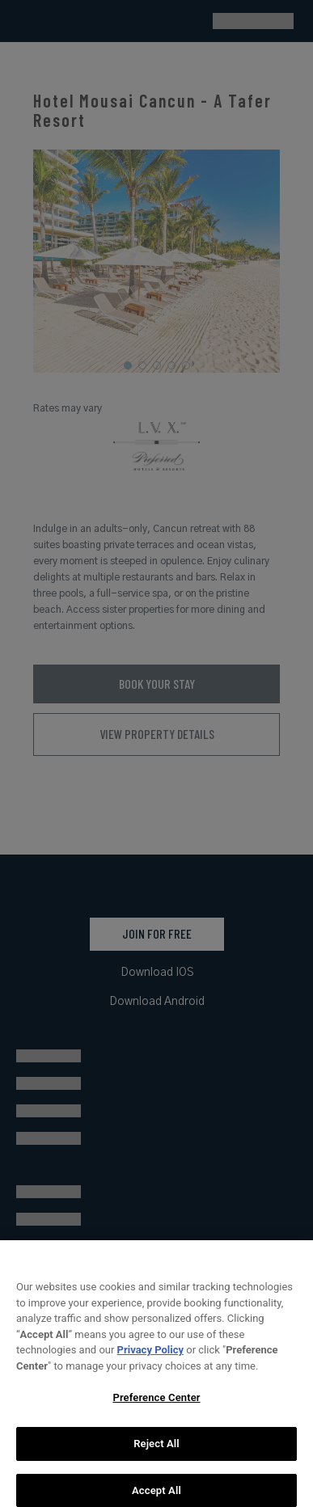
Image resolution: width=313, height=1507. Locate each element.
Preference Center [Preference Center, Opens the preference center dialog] (156, 1403)
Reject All (156, 1449)
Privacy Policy (150, 1355)
